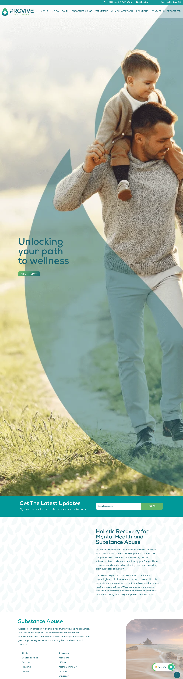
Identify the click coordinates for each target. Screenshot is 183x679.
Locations (142, 11)
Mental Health (61, 11)
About (45, 11)
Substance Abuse (82, 11)
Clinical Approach (122, 11)
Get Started (142, 2)
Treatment (102, 11)
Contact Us (158, 11)
